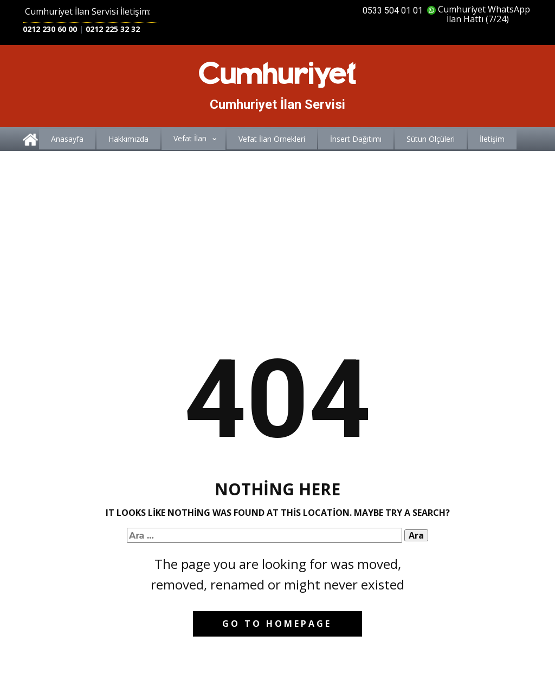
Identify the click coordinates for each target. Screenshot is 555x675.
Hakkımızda (128, 139)
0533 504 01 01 (393, 10)
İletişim (492, 139)
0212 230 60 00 (50, 29)
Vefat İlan (189, 138)
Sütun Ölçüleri (430, 139)
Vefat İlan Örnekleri (271, 139)
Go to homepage (277, 624)
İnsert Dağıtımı (356, 139)
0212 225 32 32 (113, 29)
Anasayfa (67, 139)
